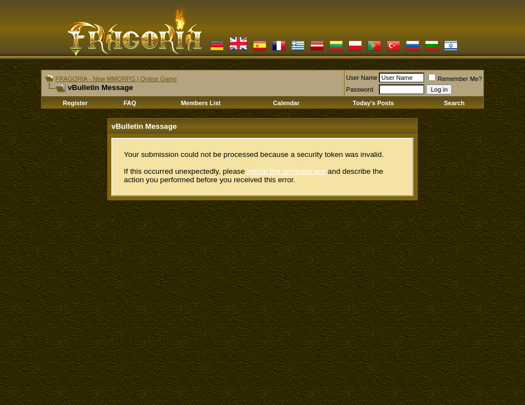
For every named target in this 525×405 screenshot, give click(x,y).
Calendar (286, 103)
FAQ (130, 103)
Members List (201, 103)
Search (454, 103)
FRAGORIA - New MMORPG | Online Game (115, 78)
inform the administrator (286, 171)
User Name (362, 77)
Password (359, 89)
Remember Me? (455, 78)
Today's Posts (373, 103)
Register (75, 103)
